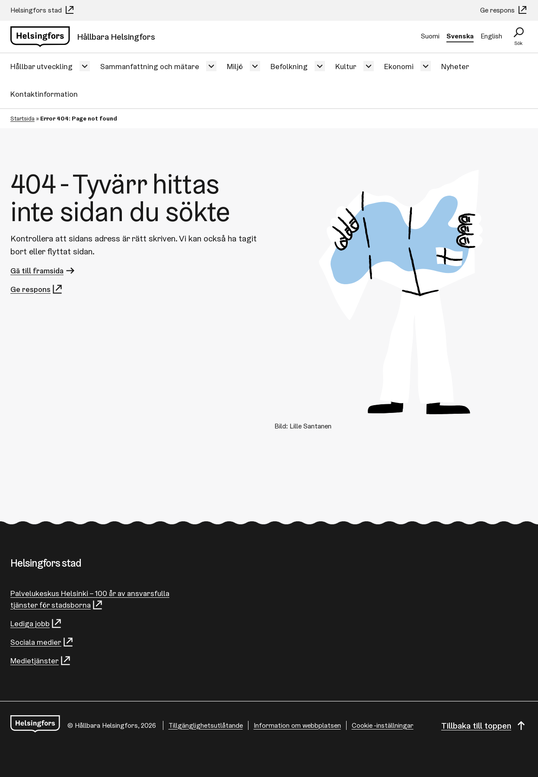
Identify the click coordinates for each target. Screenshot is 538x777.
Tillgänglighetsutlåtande (206, 725)
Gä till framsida (43, 270)
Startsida (22, 118)
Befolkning (289, 66)
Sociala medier (42, 642)
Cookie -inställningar (383, 725)
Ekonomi (399, 66)
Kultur (346, 66)
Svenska (460, 36)
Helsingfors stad (42, 10)
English (491, 36)
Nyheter (455, 66)
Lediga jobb (36, 623)
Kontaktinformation (44, 94)
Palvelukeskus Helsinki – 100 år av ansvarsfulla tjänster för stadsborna (89, 599)
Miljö (235, 66)
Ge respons (504, 10)
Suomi (430, 36)
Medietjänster (40, 660)
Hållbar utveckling (41, 66)
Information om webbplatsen (297, 725)
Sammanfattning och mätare (149, 66)
